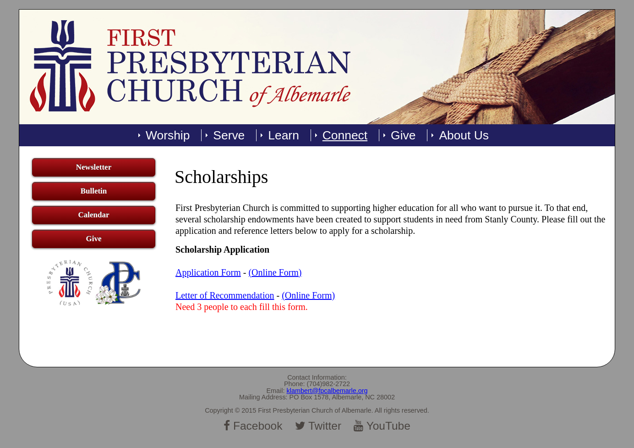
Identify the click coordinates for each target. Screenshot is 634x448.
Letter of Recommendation (224, 295)
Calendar (93, 214)
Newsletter (93, 167)
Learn (283, 135)
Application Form (208, 272)
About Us (464, 135)
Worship (168, 135)
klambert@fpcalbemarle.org (327, 390)
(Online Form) (274, 272)
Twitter (318, 426)
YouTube (382, 426)
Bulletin (94, 191)
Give (403, 135)
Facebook (253, 426)
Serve (229, 135)
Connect (344, 135)
